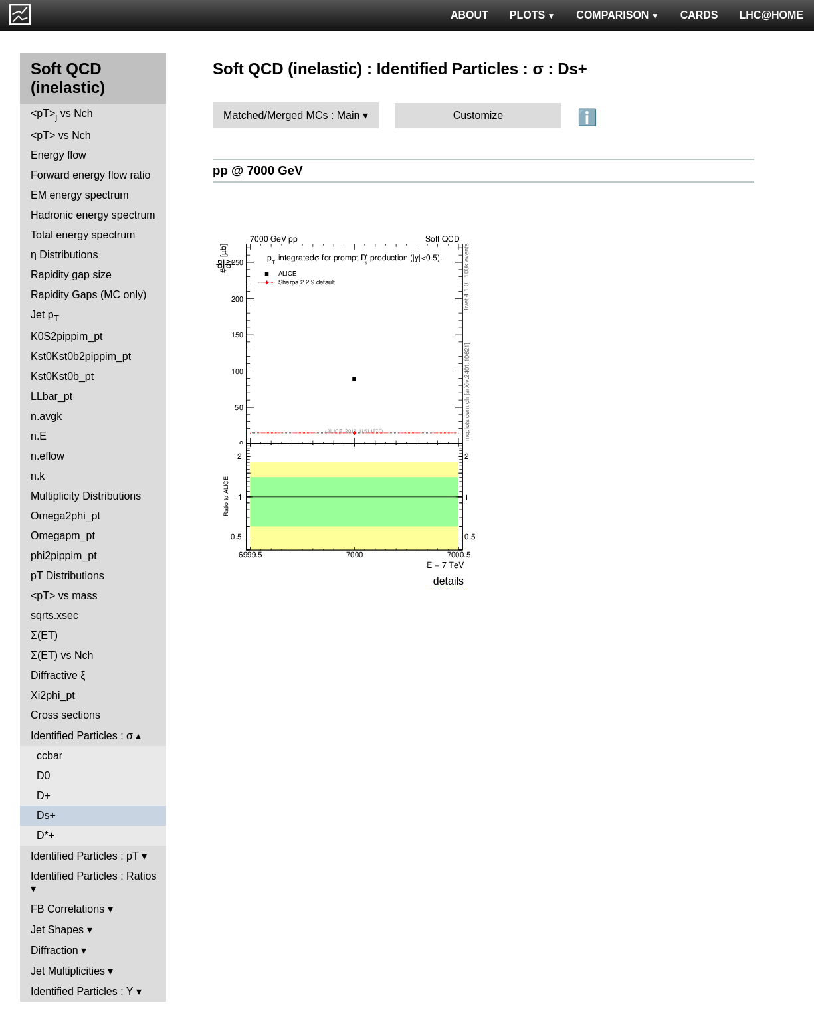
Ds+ (46, 815)
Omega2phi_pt (65, 515)
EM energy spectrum (80, 195)
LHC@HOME (771, 15)
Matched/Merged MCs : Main (291, 115)
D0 (43, 775)
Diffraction (54, 950)
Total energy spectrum (83, 234)
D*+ (45, 835)
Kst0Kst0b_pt (62, 376)
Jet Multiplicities (68, 971)
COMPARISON (617, 15)
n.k (38, 476)
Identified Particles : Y (82, 991)
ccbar (49, 755)
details (448, 581)
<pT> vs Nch (62, 115)
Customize (478, 115)
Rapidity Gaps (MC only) (88, 294)
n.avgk (46, 416)
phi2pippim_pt (64, 555)
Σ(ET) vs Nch (62, 655)
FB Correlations (67, 909)
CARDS (699, 15)
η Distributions (64, 254)
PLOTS (533, 15)
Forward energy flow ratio (91, 175)
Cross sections (65, 715)
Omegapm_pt (63, 535)
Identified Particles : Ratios (93, 876)
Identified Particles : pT (84, 856)
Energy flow (58, 155)
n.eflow (47, 456)
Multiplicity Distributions (86, 496)
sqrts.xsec (54, 615)
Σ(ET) (44, 635)
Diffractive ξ (58, 675)
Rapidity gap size (71, 274)
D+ (44, 795)
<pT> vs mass (64, 595)
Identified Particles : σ (82, 735)
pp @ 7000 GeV (258, 170)
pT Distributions (67, 575)
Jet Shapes (57, 929)
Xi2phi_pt (53, 695)
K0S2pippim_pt (67, 336)
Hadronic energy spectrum (93, 215)
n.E (39, 436)
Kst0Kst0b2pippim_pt (81, 356)
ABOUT (469, 15)
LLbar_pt (51, 396)
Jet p (45, 316)
